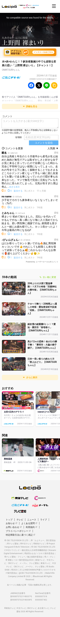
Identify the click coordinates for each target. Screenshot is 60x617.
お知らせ (11, 523)
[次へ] (53, 409)
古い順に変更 (48, 277)
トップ (9, 519)
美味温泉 (8, 459)
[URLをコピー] (54, 85)
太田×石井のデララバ (14, 412)
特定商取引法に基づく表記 (20, 535)
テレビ (19, 519)
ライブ (43, 519)
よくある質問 (29, 523)
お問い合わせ (14, 527)
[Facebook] (31, 85)
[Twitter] (39, 85)
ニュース (31, 519)
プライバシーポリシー (18, 531)
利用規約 (31, 527)
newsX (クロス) (45, 412)
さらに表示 (30, 377)
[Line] (46, 85)
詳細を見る (30, 106)
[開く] (54, 6)
